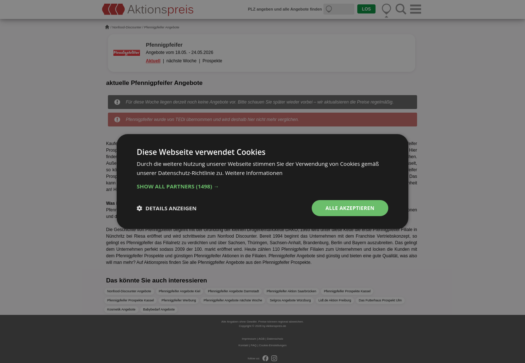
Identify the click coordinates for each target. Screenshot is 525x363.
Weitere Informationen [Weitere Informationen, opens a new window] (254, 172)
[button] (262, 186)
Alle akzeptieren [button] (349, 207)
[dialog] (262, 181)
